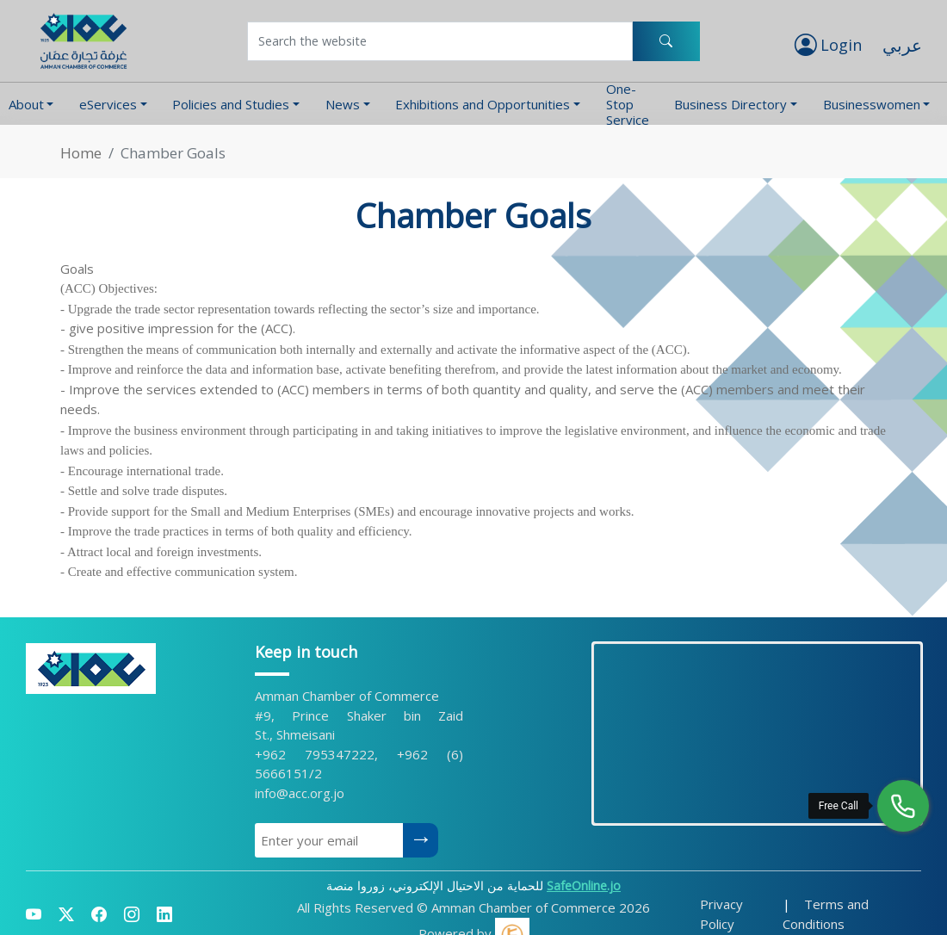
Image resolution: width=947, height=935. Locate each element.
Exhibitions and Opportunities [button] (482, 104)
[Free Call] (903, 806)
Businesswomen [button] (871, 104)
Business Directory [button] (730, 104)
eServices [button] (108, 104)
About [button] (26, 104)
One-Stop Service (627, 104)
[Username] (440, 41)
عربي (902, 45)
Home (81, 153)
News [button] (342, 104)
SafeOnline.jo (584, 885)
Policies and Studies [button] (230, 104)
